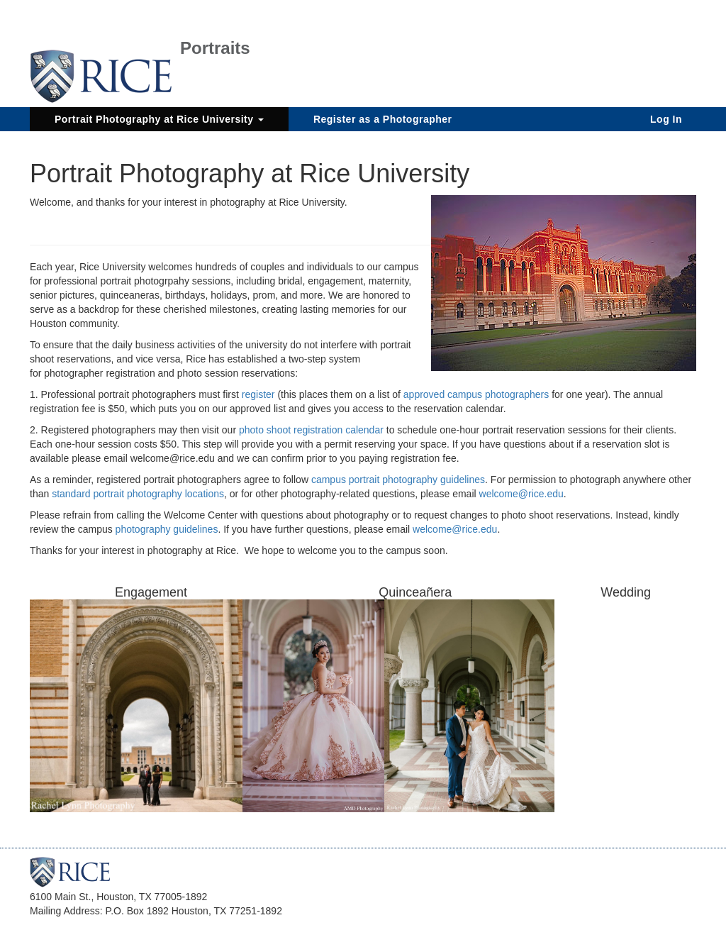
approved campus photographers (476, 394)
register (260, 394)
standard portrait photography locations (138, 493)
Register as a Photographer (382, 119)
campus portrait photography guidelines (398, 479)
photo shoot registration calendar (311, 430)
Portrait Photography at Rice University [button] (159, 119)
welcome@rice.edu (521, 493)
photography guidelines (167, 529)
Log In (666, 119)
